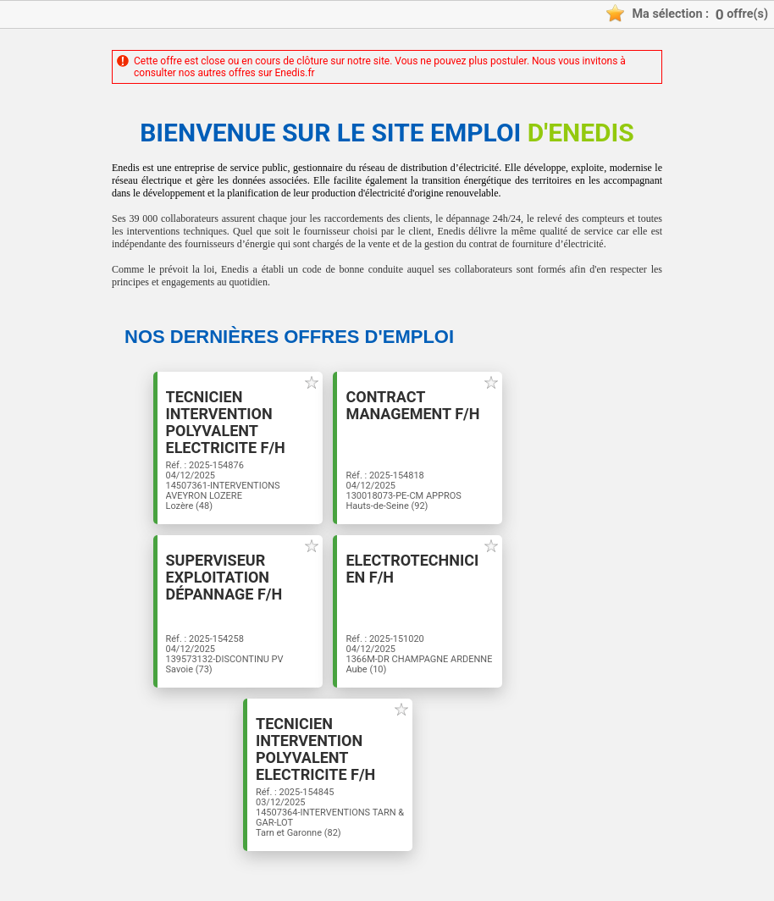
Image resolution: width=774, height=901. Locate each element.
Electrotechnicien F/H (412, 569)
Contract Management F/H (412, 406)
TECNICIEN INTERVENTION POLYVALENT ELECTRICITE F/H (225, 422)
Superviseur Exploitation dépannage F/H (224, 577)
